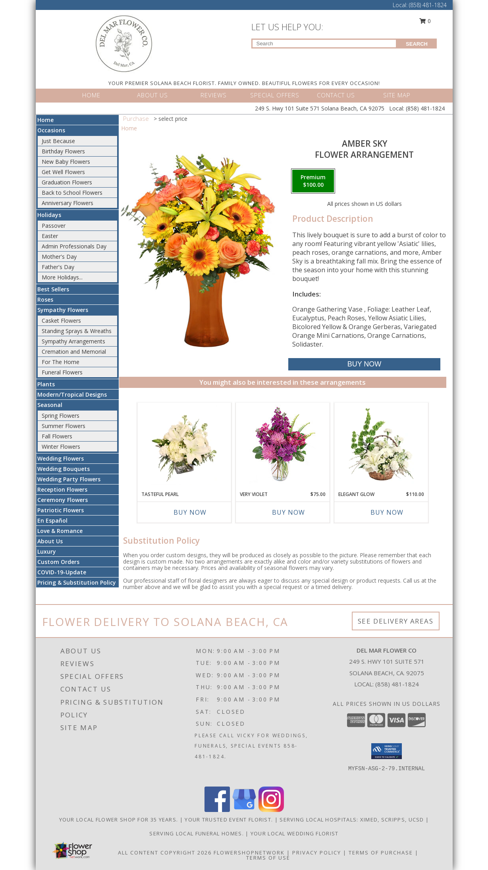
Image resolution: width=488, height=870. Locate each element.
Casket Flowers (61, 320)
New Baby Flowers (66, 161)
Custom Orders (58, 562)
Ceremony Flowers (62, 500)
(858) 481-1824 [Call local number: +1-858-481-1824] (397, 684)
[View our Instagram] (271, 810)
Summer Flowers (63, 426)
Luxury (46, 551)
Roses (45, 299)
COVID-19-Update (61, 572)
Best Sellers (53, 289)
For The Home (60, 362)
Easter (50, 236)
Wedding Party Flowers (68, 479)
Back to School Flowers (72, 192)
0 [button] (425, 21)
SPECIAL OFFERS (274, 95)
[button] (386, 751)
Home (45, 120)
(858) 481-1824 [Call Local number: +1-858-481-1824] (428, 5)
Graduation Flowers (67, 182)
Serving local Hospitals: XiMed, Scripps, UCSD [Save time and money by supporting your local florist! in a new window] (353, 819)
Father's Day (58, 267)
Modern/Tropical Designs (72, 394)
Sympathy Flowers (62, 310)
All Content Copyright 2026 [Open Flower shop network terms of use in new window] (165, 852)
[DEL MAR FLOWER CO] (124, 43)
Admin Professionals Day (74, 246)
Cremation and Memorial (74, 351)
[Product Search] (324, 43)
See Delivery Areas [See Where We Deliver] (396, 621)
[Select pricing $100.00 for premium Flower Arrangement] (313, 181)
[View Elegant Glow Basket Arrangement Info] (381, 445)
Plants (46, 384)
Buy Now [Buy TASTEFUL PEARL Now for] (190, 512)
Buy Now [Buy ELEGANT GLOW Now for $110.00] (386, 512)
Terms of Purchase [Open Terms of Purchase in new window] (381, 852)
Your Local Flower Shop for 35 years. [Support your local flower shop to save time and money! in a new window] (119, 819)
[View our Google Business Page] (244, 810)
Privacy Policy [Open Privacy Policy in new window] (316, 852)
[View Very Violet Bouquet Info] (282, 445)
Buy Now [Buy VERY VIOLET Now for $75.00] (288, 512)
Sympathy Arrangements (73, 341)
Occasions (51, 130)
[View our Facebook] (217, 810)
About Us (50, 541)
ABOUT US (152, 95)
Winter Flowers (61, 446)
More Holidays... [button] (62, 277)
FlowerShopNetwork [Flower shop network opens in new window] (249, 852)
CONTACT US (336, 95)
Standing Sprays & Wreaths (77, 331)
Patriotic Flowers (60, 510)
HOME (91, 95)
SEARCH (417, 44)
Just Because (58, 141)
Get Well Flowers (63, 172)
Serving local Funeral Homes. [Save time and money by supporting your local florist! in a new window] (197, 833)
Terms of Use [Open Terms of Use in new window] (268, 857)
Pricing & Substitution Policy (76, 582)
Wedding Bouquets (63, 469)
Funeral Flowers (62, 372)
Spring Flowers (60, 415)
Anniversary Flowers (67, 203)
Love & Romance (60, 531)
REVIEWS (214, 95)
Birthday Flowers (63, 151)
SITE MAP (397, 95)
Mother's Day (59, 256)
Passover (54, 225)
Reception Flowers (62, 489)
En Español (52, 520)
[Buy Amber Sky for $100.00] (364, 364)
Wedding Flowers (60, 458)
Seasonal (49, 405)
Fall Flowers (57, 436)
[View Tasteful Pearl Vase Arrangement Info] (184, 445)
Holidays (49, 215)
